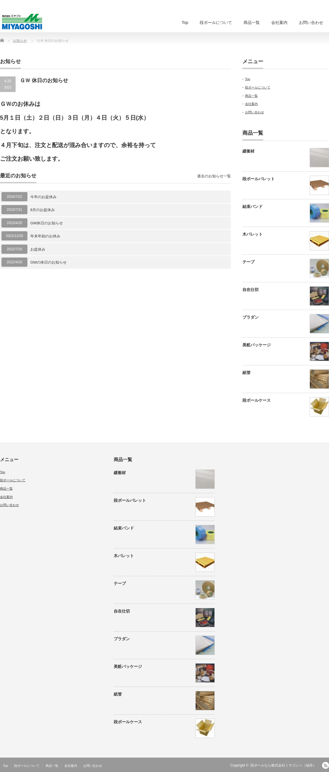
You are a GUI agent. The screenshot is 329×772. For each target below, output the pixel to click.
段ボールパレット (258, 178)
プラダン (250, 317)
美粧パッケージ (256, 345)
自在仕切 (250, 289)
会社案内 (279, 22)
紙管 (246, 372)
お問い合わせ (311, 22)
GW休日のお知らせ (46, 223)
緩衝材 (248, 151)
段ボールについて (216, 22)
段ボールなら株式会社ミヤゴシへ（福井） (283, 765)
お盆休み (37, 249)
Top (185, 22)
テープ (248, 262)
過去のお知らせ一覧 (214, 176)
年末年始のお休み (45, 236)
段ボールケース (256, 400)
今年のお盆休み (43, 197)
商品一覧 (252, 22)
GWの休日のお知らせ (48, 262)
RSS (325, 765)
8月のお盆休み (42, 210)
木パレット (252, 234)
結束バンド (252, 206)
